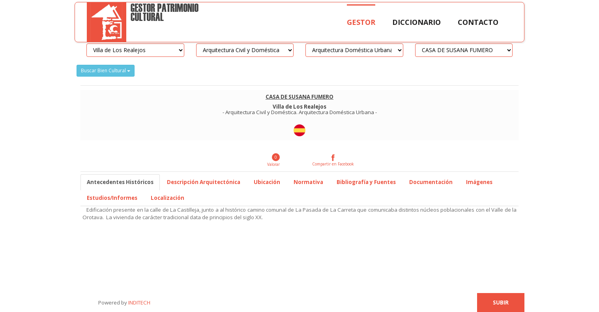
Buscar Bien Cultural (105, 70)
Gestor (361, 22)
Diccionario (416, 22)
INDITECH (138, 302)
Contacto (478, 22)
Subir (501, 302)
